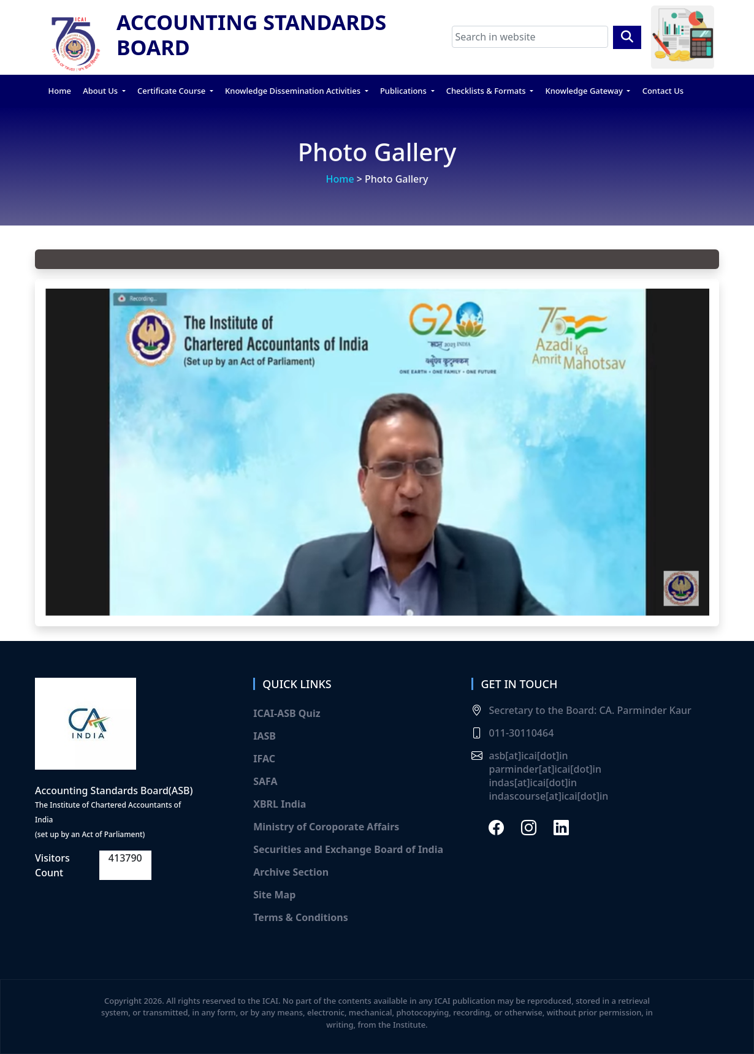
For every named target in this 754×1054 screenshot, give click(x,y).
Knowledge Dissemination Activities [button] (293, 90)
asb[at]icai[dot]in (528, 755)
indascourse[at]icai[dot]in (548, 796)
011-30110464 (521, 733)
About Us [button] (101, 90)
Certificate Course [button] (172, 90)
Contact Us (663, 90)
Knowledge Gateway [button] (585, 90)
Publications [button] (404, 90)
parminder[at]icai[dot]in (545, 769)
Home (59, 90)
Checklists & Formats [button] (487, 90)
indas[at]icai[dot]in (532, 782)
